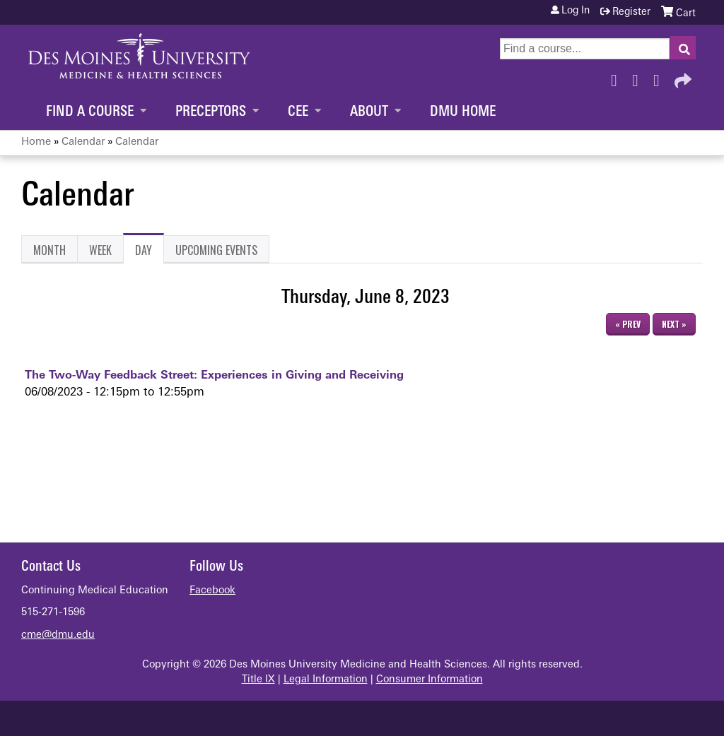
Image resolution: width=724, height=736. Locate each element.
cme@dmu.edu (58, 635)
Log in (575, 11)
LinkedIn (660, 77)
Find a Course (90, 112)
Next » (674, 324)
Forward (682, 77)
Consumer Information (429, 680)
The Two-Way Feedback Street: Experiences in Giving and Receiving (214, 375)
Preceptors (210, 112)
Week (100, 250)
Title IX (258, 680)
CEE (298, 112)
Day (149, 252)
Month (49, 250)
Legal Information (326, 680)
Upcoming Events (216, 250)
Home (36, 142)
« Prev (628, 324)
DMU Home (463, 112)
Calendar (83, 142)
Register (631, 12)
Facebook (618, 77)
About (369, 112)
